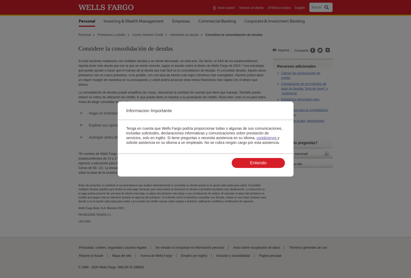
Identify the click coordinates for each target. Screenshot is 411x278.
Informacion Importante (149, 110)
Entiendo (258, 163)
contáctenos (267, 138)
